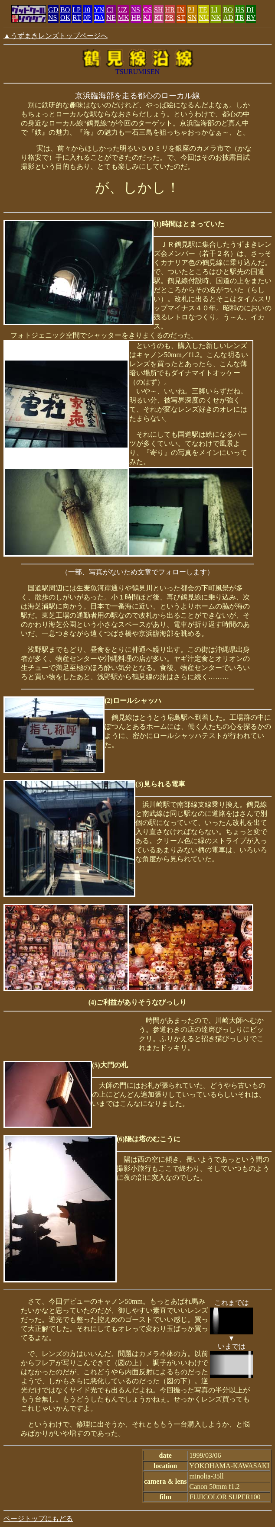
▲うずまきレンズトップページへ (55, 35)
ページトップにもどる (38, 1518)
